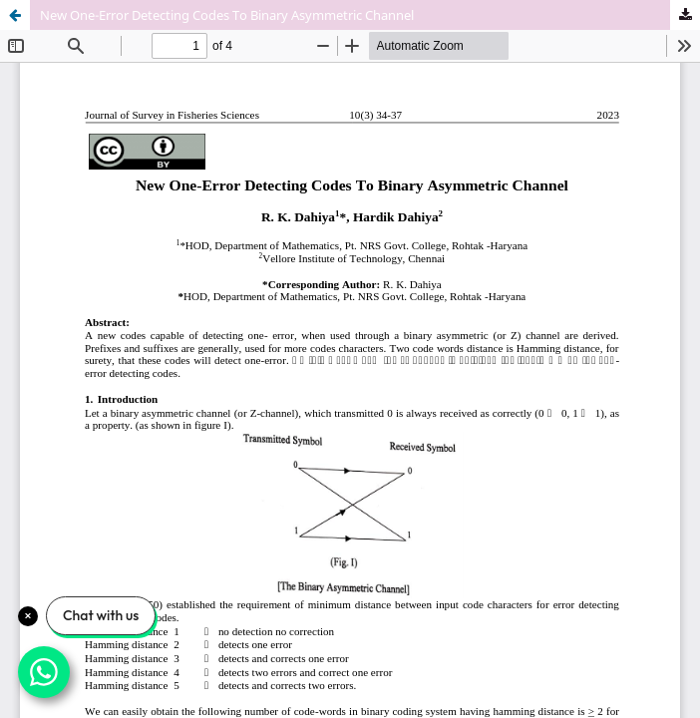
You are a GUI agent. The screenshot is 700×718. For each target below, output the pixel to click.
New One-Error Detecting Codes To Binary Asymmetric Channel (227, 15)
